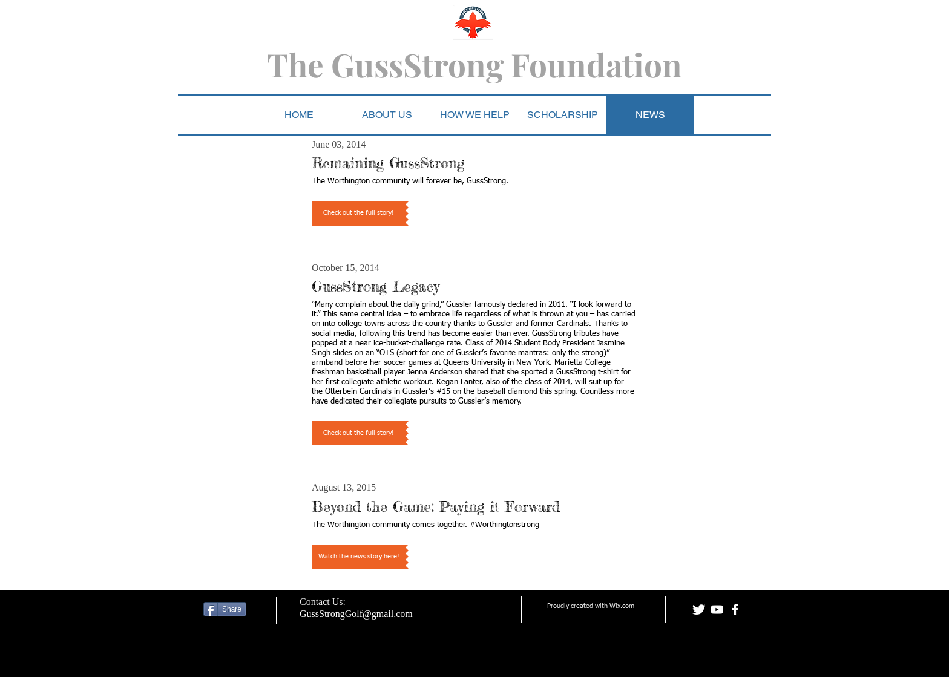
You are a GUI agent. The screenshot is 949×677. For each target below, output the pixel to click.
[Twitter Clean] (698, 609)
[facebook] (735, 609)
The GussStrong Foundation (474, 64)
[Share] (224, 609)
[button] (475, 115)
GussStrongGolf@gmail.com (356, 614)
